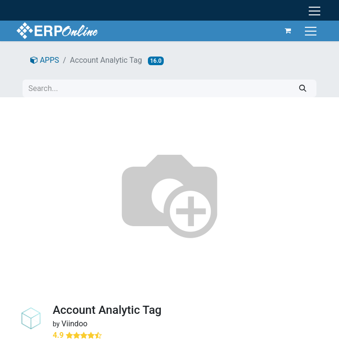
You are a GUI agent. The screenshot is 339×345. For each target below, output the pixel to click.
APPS (44, 60)
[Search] (302, 88)
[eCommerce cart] (288, 30)
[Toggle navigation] (312, 30)
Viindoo (74, 323)
